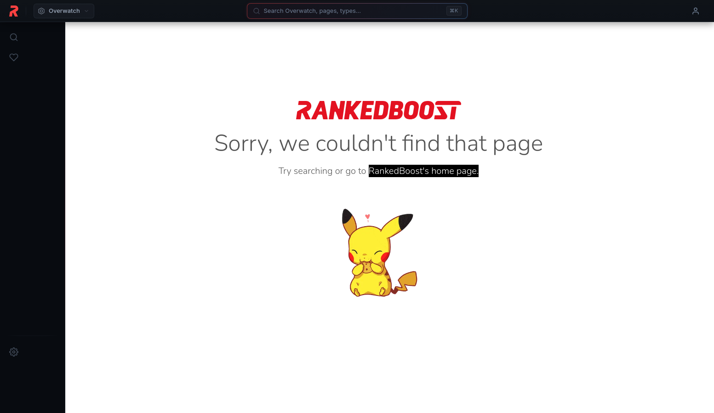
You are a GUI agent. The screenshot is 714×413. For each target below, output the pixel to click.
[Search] (357, 11)
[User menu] (695, 11)
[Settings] (13, 352)
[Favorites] (13, 57)
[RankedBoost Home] (14, 11)
